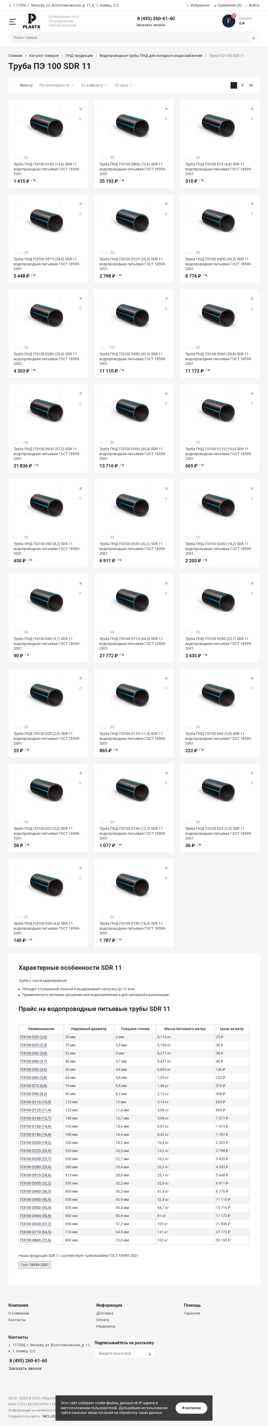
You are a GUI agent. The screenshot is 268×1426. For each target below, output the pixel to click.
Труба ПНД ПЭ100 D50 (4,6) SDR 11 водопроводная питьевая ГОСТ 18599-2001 (47, 928)
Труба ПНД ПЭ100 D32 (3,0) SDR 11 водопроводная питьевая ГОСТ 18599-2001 (47, 833)
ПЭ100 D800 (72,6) (35, 1240)
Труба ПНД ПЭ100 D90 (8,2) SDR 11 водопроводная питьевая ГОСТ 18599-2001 (47, 548)
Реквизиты (105, 1326)
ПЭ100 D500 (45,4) (35, 1208)
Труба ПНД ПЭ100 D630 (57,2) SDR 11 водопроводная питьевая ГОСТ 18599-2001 (47, 453)
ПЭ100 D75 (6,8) (33, 1086)
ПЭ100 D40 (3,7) (33, 1061)
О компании (18, 1313)
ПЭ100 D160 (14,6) (35, 1126)
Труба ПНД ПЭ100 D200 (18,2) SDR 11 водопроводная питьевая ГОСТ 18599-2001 (218, 548)
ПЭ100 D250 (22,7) (35, 1159)
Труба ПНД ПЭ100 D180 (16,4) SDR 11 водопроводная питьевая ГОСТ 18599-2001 (132, 928)
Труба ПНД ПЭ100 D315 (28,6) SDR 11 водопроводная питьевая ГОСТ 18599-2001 (47, 264)
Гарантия (192, 1313)
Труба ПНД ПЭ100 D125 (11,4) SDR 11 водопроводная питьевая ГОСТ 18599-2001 (132, 738)
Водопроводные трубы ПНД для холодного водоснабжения (151, 55)
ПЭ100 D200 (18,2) (35, 1142)
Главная (15, 55)
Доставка (104, 1313)
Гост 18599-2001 (35, 1265)
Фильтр (26, 85)
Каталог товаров (44, 55)
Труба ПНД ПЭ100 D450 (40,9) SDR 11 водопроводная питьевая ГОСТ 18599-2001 (132, 358)
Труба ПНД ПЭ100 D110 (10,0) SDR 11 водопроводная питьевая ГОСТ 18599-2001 (218, 453)
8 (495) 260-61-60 (156, 18)
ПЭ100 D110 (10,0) (35, 1102)
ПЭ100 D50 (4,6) (33, 1069)
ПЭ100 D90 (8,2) (33, 1094)
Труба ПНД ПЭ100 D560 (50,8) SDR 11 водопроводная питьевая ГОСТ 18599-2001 (218, 358)
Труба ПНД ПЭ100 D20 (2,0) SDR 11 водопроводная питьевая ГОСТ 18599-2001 (47, 738)
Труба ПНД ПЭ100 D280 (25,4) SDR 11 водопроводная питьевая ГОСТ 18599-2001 (47, 358)
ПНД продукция (79, 55)
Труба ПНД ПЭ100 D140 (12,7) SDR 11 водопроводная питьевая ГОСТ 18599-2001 (132, 833)
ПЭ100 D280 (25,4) (35, 1167)
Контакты (17, 1320)
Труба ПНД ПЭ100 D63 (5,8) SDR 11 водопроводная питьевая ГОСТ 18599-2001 (218, 738)
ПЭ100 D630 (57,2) (35, 1224)
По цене (121, 85)
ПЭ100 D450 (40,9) (35, 1199)
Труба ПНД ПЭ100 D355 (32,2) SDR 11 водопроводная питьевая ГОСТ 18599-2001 (132, 548)
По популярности (54, 85)
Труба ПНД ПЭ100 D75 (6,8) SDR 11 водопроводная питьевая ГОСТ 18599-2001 (218, 169)
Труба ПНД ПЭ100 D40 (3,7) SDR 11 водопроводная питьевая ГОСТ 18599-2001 (47, 643)
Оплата (102, 1320)
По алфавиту (92, 85)
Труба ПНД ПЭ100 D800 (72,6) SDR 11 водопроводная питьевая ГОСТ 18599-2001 (132, 169)
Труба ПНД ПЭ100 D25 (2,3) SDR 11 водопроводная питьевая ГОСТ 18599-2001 (218, 833)
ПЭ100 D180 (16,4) (35, 1134)
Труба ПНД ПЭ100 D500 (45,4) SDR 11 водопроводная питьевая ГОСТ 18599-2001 (132, 453)
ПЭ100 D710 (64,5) (35, 1232)
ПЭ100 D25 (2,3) (33, 1045)
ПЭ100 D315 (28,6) (35, 1175)
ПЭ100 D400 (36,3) (35, 1191)
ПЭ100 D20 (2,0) (33, 1037)
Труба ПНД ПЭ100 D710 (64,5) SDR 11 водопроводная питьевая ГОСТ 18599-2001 (132, 643)
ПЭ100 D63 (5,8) (33, 1077)
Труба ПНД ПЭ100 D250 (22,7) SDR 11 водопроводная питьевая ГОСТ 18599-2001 (218, 643)
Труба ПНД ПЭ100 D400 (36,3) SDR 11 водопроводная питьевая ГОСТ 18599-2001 (218, 264)
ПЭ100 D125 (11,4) (35, 1110)
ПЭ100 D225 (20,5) (35, 1151)
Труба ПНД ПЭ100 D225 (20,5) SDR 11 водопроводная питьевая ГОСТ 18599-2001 (132, 264)
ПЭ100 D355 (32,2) (35, 1183)
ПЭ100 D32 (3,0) (33, 1053)
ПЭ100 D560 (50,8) (35, 1216)
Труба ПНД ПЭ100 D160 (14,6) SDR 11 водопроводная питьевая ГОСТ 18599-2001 (47, 169)
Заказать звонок (150, 25)
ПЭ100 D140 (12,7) (35, 1118)
